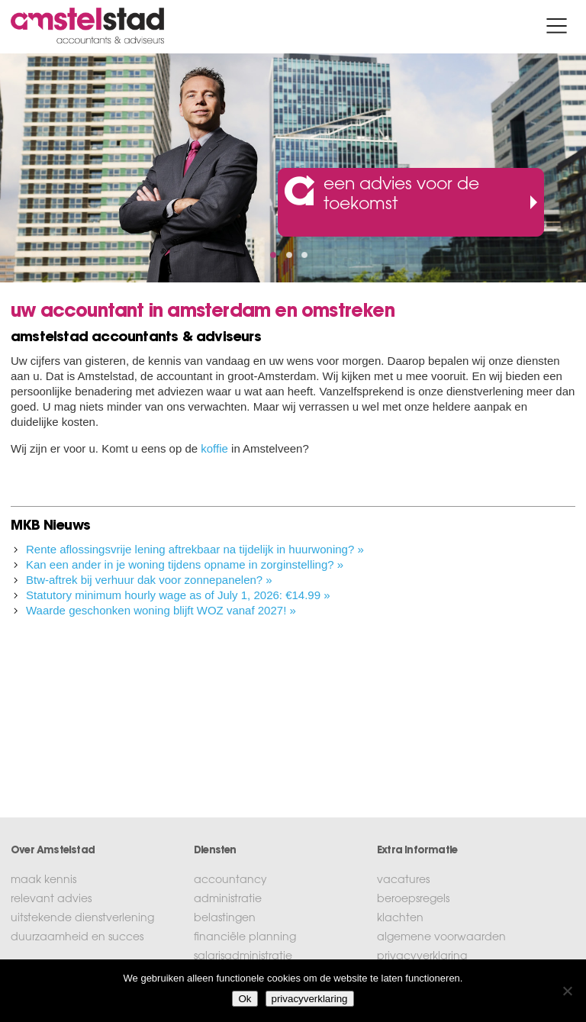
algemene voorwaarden (441, 938)
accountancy (230, 880)
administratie (228, 900)
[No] (567, 990)
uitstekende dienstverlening (82, 919)
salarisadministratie (243, 957)
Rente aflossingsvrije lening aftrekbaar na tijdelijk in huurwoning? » (195, 549)
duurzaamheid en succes (77, 938)
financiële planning (245, 938)
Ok (244, 998)
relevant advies (51, 900)
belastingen (225, 919)
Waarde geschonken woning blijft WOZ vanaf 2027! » (161, 610)
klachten (400, 919)
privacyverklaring (422, 957)
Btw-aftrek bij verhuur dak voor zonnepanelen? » (149, 579)
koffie (214, 448)
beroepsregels (413, 900)
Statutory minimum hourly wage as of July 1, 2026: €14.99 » (178, 594)
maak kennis (43, 880)
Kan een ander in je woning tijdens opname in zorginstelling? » (184, 564)
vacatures (403, 880)
